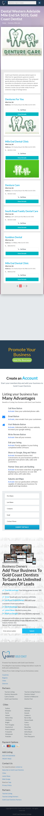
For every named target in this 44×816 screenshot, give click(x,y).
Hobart (7, 715)
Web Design (6, 779)
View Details (22, 114)
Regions (5, 678)
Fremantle (8, 732)
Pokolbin (8, 736)
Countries (5, 675)
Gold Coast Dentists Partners (12, 800)
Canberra (27, 715)
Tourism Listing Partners (32, 692)
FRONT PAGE (6, 759)
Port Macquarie (29, 736)
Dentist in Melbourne (31, 696)
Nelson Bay (9, 718)
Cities (4, 680)
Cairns (26, 722)
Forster (26, 725)
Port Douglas (9, 725)
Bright (7, 722)
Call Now (22, 110)
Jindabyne (8, 720)
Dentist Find (28, 699)
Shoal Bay (27, 727)
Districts (5, 683)
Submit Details (22, 527)
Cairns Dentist (9, 696)
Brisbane (8, 711)
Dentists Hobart (29, 694)
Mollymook (9, 734)
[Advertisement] (22, 317)
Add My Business (22, 360)
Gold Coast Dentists (11, 699)
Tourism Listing (10, 692)
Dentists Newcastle (11, 694)
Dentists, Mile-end (14, 23)
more (25, 286)
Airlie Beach (28, 732)
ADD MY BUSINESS (8, 756)
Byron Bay (27, 718)
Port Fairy (27, 729)
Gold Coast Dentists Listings (22, 814)
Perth (7, 713)
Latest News (6, 776)
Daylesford (9, 727)
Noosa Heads (28, 720)
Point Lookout (10, 729)
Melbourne (28, 708)
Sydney (7, 708)
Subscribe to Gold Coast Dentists (13, 770)
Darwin (26, 713)
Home (4, 23)
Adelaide (27, 711)
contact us (19, 767)
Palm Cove (27, 734)
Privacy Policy (7, 785)
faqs (9, 782)
